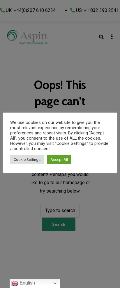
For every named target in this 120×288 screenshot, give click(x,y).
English (23, 283)
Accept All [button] (59, 159)
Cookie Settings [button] (27, 159)
